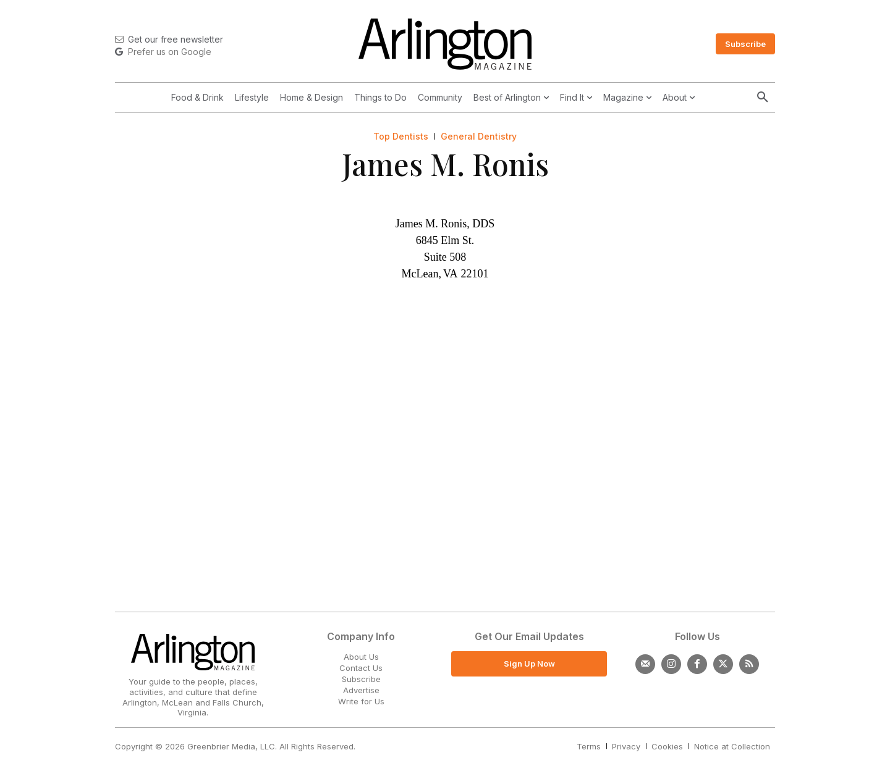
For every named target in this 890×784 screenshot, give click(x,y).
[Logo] (445, 44)
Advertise (361, 690)
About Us (361, 657)
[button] (762, 97)
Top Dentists (400, 136)
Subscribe (361, 679)
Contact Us (361, 668)
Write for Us (361, 701)
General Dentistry (479, 136)
